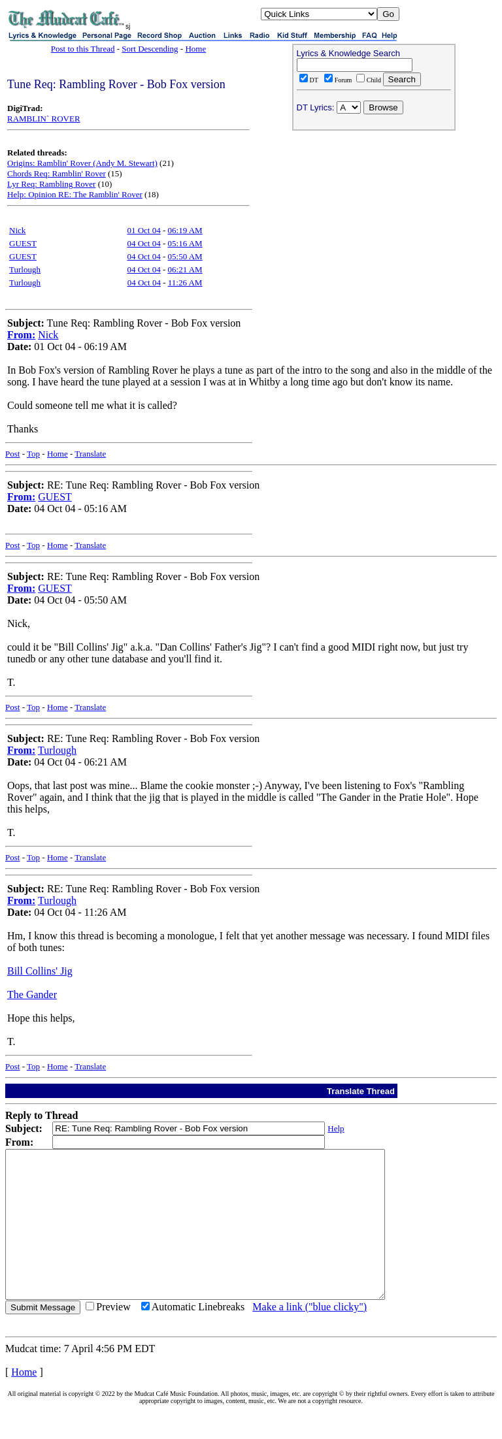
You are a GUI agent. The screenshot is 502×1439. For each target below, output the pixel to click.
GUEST (23, 243)
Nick (17, 230)
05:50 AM (185, 256)
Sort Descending (150, 49)
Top (33, 454)
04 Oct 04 (143, 243)
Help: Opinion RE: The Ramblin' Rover (74, 194)
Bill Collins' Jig (40, 971)
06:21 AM (185, 269)
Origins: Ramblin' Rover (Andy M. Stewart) (82, 163)
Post (12, 454)
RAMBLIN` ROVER (43, 118)
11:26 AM (185, 282)
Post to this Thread (83, 49)
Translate (90, 454)
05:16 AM (185, 243)
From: (21, 334)
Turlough (25, 269)
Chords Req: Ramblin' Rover (56, 173)
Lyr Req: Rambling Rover (51, 184)
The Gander (32, 994)
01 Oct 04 (143, 230)
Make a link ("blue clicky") (309, 1336)
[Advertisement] (374, 219)
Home (195, 49)
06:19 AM (185, 230)
